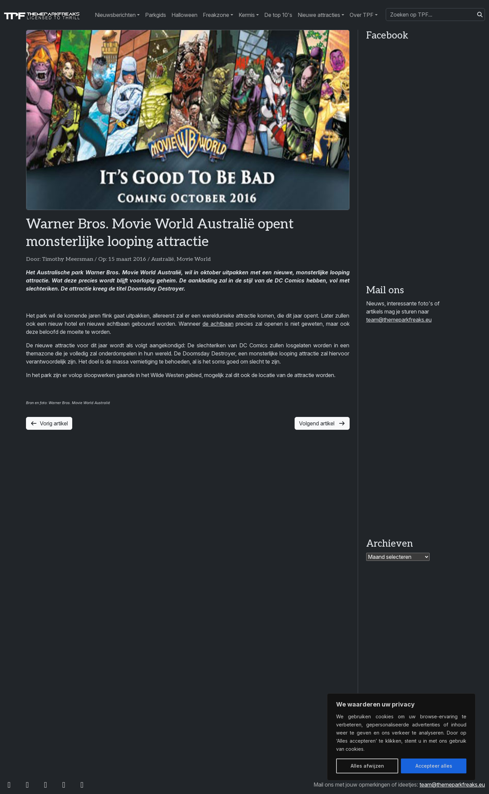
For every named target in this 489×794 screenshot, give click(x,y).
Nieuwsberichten (115, 14)
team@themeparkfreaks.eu (399, 319)
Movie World (193, 259)
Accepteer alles (433, 766)
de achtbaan (218, 323)
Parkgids (155, 14)
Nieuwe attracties (319, 14)
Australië (162, 259)
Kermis (247, 14)
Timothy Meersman (67, 259)
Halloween (184, 14)
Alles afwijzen (367, 766)
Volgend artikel (322, 423)
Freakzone (216, 14)
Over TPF (362, 14)
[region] (401, 736)
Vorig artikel (49, 423)
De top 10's (278, 14)
